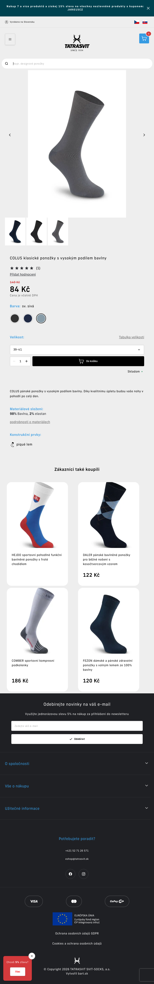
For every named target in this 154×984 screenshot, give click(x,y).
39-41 (17, 349)
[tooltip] (15, 318)
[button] (136, 22)
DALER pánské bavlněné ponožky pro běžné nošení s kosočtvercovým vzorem (106, 559)
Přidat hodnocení (23, 274)
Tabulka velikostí (131, 337)
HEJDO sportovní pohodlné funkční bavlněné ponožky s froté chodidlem (37, 559)
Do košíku (88, 361)
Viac (17, 971)
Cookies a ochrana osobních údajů (77, 943)
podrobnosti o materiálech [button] (30, 422)
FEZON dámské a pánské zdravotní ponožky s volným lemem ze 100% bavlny (108, 665)
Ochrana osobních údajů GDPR (77, 933)
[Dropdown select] (77, 350)
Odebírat (77, 739)
